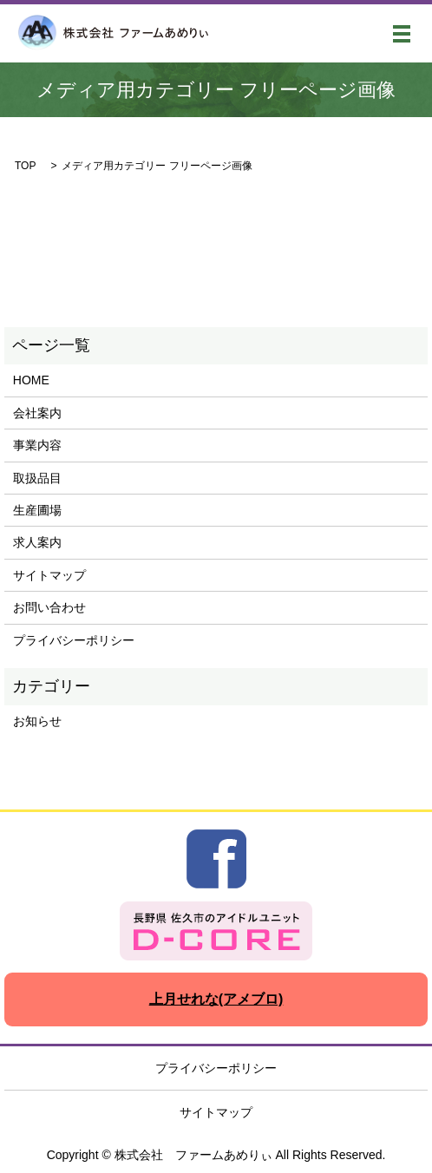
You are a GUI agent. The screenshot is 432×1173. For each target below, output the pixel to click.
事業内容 (37, 445)
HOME (31, 380)
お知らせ (37, 721)
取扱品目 (37, 478)
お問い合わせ (49, 607)
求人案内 (37, 542)
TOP (25, 166)
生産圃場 (37, 510)
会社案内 (37, 413)
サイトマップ (49, 575)
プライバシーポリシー (73, 640)
